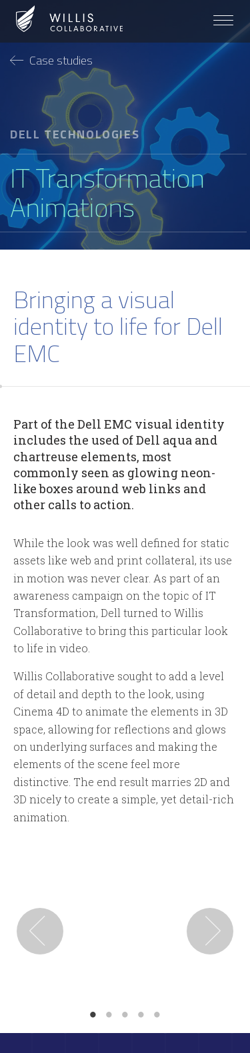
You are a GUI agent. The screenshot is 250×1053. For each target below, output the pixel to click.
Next (210, 931)
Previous (40, 931)
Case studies (51, 60)
